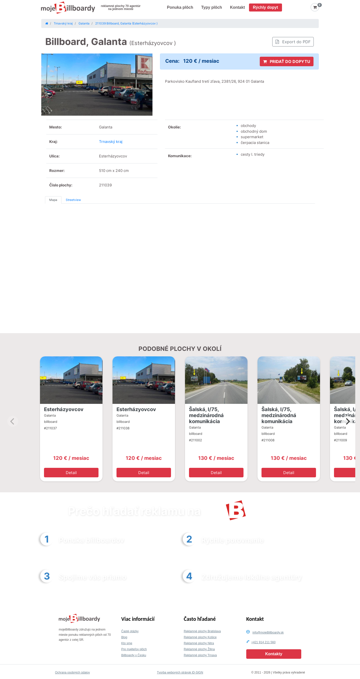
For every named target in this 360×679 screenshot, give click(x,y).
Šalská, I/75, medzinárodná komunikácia (206, 415)
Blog (124, 637)
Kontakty (273, 654)
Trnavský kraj (110, 141)
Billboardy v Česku (133, 655)
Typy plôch (211, 7)
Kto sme (126, 643)
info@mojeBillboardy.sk (268, 632)
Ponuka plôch (180, 7)
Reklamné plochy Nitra (199, 643)
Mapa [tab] (53, 200)
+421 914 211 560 (263, 642)
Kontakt (237, 7)
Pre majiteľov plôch (134, 649)
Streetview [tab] (73, 200)
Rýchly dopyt (265, 7)
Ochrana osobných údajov (72, 672)
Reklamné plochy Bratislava (202, 631)
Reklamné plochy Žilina (199, 649)
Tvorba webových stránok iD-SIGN (180, 672)
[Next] (347, 421)
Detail (71, 472)
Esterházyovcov (64, 409)
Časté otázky (129, 631)
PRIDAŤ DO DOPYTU (286, 61)
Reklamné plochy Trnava (200, 655)
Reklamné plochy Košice (200, 637)
